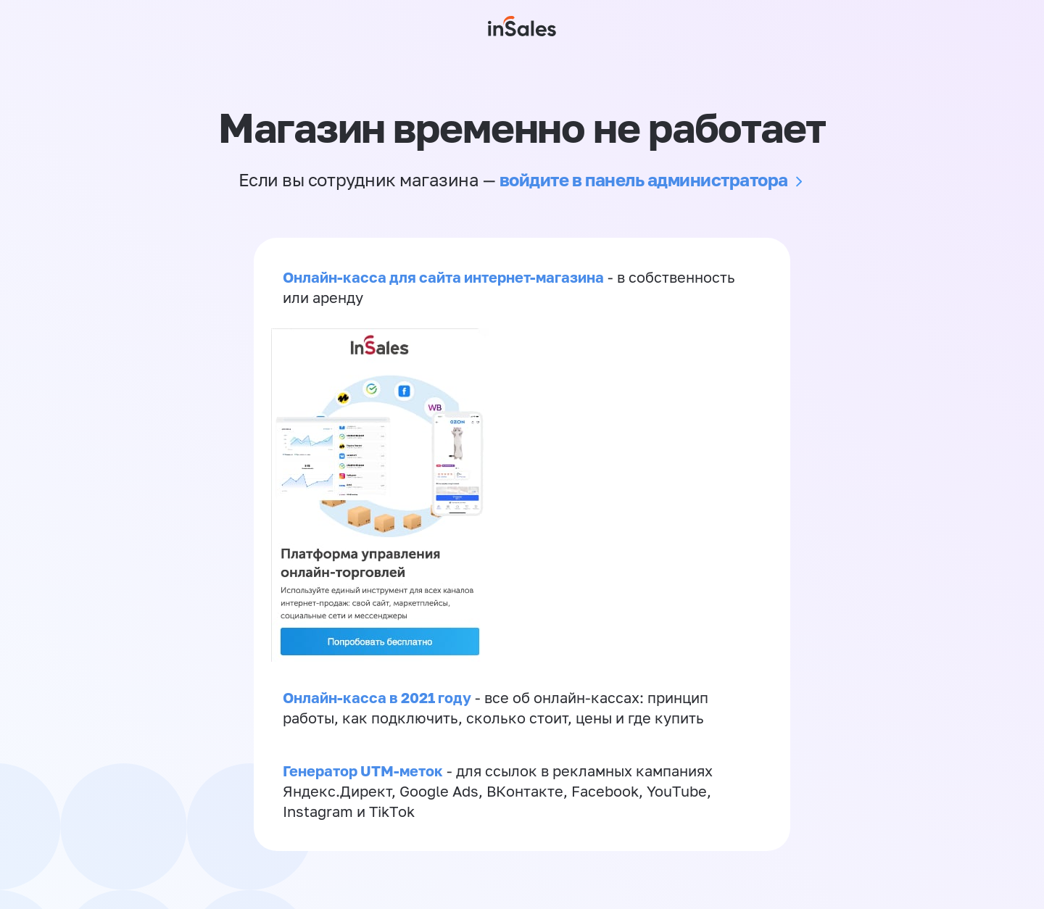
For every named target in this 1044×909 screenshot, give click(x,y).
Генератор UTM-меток (363, 770)
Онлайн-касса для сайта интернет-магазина (443, 277)
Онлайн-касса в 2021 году (377, 697)
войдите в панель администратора (644, 179)
